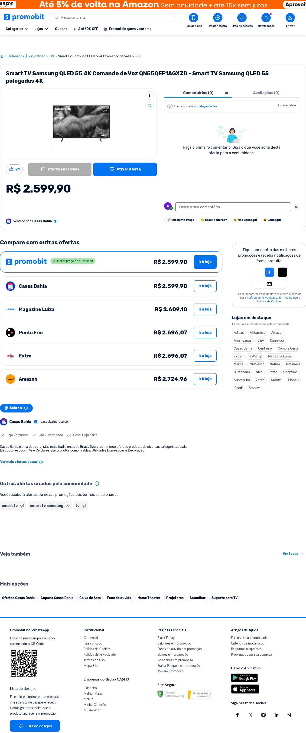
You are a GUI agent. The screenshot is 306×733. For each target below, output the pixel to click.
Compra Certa (288, 335)
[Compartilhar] (149, 92)
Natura (275, 350)
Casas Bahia (243, 335)
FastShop (255, 342)
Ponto (272, 358)
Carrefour (277, 327)
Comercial (91, 726)
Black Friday (166, 726)
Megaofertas (208, 92)
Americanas (242, 327)
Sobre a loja (18, 394)
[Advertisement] (89, 516)
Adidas (239, 319)
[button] (253, 258)
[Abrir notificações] (266, 21)
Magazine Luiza (279, 342)
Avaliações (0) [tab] (266, 79)
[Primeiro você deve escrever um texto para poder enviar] (296, 193)
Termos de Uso (288, 283)
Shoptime (290, 358)
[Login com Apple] (282, 258)
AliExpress (257, 319)
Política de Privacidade (262, 283)
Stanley (254, 374)
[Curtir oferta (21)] (14, 155)
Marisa (239, 350)
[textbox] (233, 193)
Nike (259, 358)
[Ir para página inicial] (3, 42)
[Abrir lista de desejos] (242, 21)
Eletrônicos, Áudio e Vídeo (28, 42)
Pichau (293, 366)
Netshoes (293, 350)
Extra (238, 342)
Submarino (242, 366)
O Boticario (242, 358)
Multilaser (257, 350)
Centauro (265, 335)
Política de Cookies (269, 287)
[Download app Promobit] (194, 21)
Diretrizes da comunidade (249, 726)
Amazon (277, 319)
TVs (53, 42)
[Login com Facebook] (269, 258)
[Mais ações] (149, 81)
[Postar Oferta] (218, 21)
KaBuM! (276, 366)
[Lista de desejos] (125, 155)
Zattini (260, 366)
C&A (260, 327)
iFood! (238, 374)
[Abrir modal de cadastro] (290, 21)
